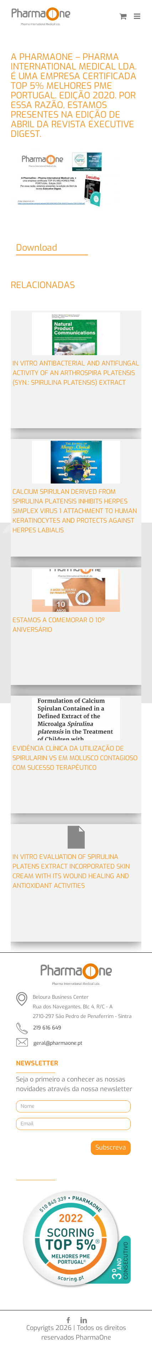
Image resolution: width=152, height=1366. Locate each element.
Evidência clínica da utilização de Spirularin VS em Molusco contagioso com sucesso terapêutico (74, 758)
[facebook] (68, 1320)
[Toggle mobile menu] (137, 16)
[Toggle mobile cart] (123, 16)
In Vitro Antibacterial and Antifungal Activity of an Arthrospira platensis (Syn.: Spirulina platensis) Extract (75, 373)
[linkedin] (83, 1320)
